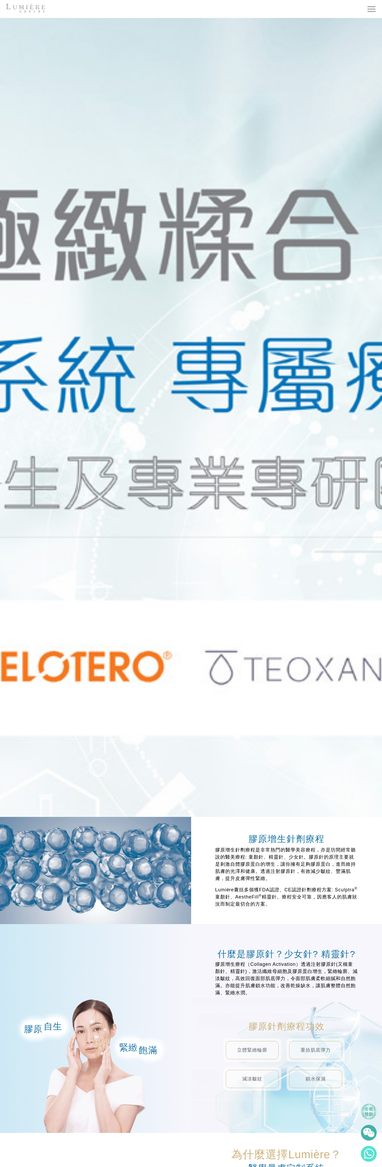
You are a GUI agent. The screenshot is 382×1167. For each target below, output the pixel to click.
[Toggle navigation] (371, 9)
